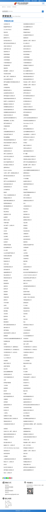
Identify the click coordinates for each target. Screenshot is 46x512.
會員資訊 (9, 6)
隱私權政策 (18, 510)
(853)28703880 (9, 487)
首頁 (5, 6)
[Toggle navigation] (43, 3)
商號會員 (14, 6)
